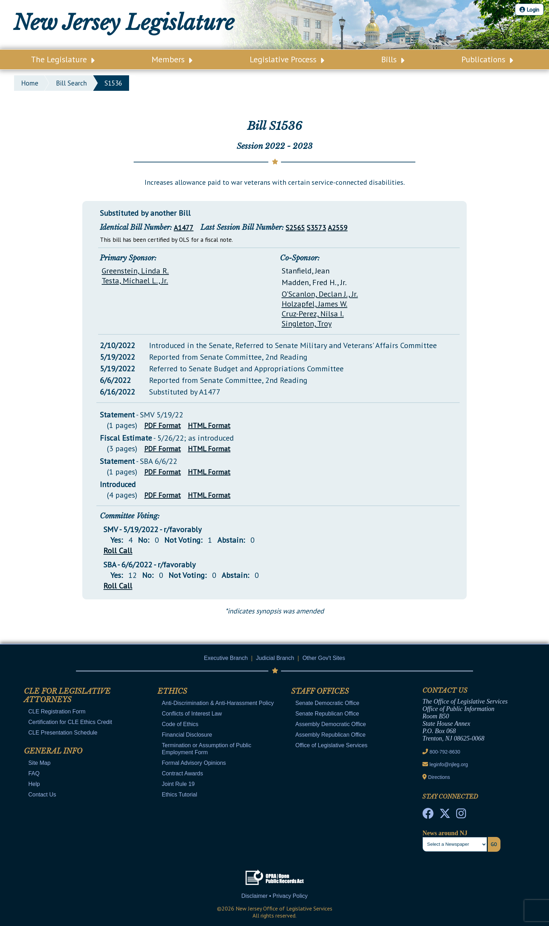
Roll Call (117, 550)
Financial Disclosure (187, 735)
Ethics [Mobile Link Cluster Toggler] (172, 691)
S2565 (295, 227)
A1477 (183, 227)
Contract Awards (182, 773)
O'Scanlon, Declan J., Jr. (320, 294)
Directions (439, 777)
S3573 (316, 227)
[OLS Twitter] (445, 815)
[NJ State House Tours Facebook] (428, 815)
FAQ (33, 773)
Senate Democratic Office (327, 703)
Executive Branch (226, 658)
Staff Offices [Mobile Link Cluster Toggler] (320, 691)
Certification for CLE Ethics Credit (70, 722)
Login (529, 9)
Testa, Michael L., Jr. (135, 280)
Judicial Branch (275, 658)
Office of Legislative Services (331, 745)
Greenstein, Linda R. (135, 271)
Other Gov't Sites (323, 658)
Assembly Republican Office (330, 735)
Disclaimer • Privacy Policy (274, 896)
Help (34, 784)
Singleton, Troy (307, 323)
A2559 (337, 227)
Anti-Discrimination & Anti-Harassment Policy (218, 703)
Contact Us (42, 795)
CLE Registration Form (56, 711)
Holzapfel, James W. (314, 304)
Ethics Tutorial (179, 795)
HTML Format (209, 425)
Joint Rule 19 (178, 784)
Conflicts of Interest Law (192, 714)
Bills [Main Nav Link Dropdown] (392, 59)
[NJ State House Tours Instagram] (461, 815)
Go (494, 844)
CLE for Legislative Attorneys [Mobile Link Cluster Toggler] (67, 695)
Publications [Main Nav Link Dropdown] (487, 59)
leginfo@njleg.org (448, 764)
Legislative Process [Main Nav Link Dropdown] (287, 59)
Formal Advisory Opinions (194, 763)
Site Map (39, 763)
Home (29, 83)
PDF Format (162, 425)
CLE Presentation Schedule (62, 733)
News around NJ (444, 833)
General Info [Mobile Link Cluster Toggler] (53, 751)
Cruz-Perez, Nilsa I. (313, 314)
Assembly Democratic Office (330, 724)
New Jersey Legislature (123, 23)
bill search (71, 83)
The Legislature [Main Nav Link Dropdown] (63, 59)
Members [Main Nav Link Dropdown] (172, 59)
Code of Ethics (180, 724)
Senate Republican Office (327, 714)
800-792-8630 (444, 752)
